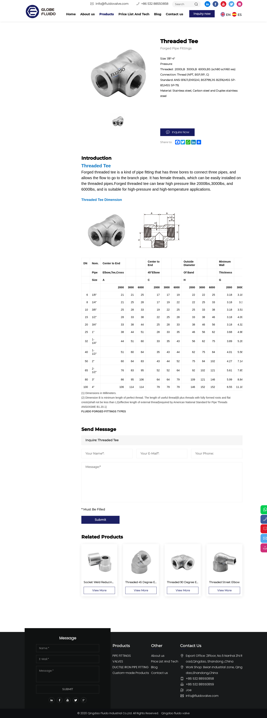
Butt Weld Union (45, 169)
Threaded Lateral (45, 227)
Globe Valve (41, 437)
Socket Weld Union (47, 107)
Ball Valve (39, 423)
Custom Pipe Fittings (48, 578)
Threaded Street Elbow (49, 191)
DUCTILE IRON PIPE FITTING (49, 465)
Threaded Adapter (46, 213)
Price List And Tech (130, 14)
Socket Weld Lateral (47, 114)
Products (103, 14)
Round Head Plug (46, 271)
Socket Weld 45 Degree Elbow (50, 75)
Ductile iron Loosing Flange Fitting (46, 508)
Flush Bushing (43, 235)
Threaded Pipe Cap (46, 206)
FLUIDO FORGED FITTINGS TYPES (103, 411)
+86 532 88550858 (154, 4)
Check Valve (41, 444)
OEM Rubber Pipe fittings (45, 588)
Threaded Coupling (47, 249)
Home (67, 14)
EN (229, 14)
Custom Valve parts (47, 571)
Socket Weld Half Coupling (52, 129)
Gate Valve (40, 430)
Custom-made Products (43, 553)
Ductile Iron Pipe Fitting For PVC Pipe (49, 494)
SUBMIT (67, 689)
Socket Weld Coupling (49, 136)
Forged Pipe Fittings (48, 66)
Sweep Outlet (43, 366)
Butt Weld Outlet (45, 323)
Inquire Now (180, 132)
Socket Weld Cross (46, 122)
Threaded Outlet (45, 374)
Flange (37, 45)
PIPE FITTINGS (43, 36)
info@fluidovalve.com (112, 4)
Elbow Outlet (43, 330)
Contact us (171, 14)
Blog (154, 14)
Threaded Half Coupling (50, 256)
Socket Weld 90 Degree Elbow (44, 160)
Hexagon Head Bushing (50, 242)
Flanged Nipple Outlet (49, 337)
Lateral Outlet (43, 345)
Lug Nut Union (44, 304)
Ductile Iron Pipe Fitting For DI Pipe (49, 480)
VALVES (37, 407)
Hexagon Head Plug (47, 264)
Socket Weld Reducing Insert (49, 86)
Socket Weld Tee (45, 151)
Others (37, 396)
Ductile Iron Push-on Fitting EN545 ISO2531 (47, 521)
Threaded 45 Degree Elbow (52, 177)
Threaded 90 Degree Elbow (52, 184)
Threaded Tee (43, 198)
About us (84, 14)
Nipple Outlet (43, 352)
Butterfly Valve (43, 416)
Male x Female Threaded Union (50, 295)
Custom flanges (44, 565)
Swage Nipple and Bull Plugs (49, 313)
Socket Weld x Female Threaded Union (49, 98)
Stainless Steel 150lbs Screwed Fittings (47, 386)
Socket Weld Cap (45, 143)
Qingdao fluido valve (175, 713)
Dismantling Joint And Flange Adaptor (48, 535)
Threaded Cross (44, 220)
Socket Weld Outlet (47, 359)
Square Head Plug (46, 278)
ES (240, 14)
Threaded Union (44, 285)
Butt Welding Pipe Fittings (45, 55)
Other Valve (41, 451)
